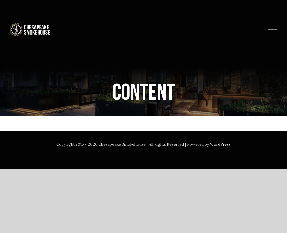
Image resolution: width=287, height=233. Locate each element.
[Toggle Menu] (272, 29)
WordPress (220, 144)
